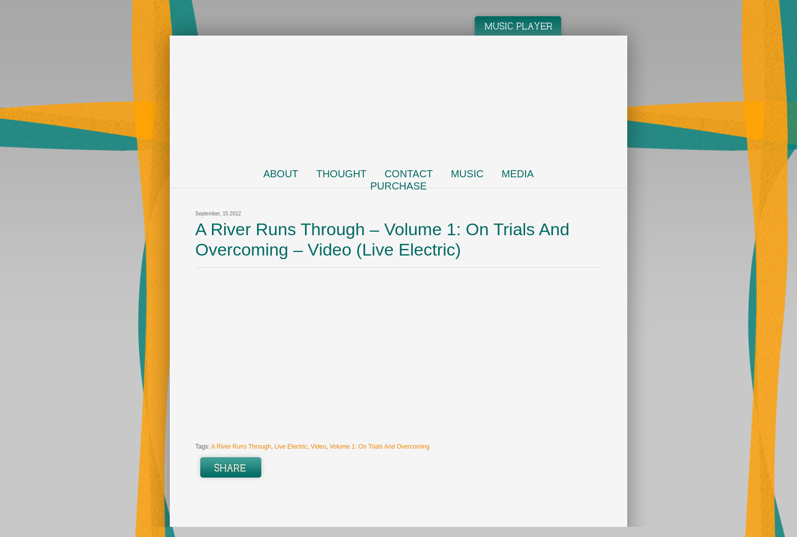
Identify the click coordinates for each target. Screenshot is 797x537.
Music (467, 173)
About (280, 173)
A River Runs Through (241, 446)
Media (518, 173)
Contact (408, 173)
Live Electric (291, 446)
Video (318, 446)
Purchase (398, 186)
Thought (341, 173)
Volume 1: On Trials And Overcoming (379, 446)
